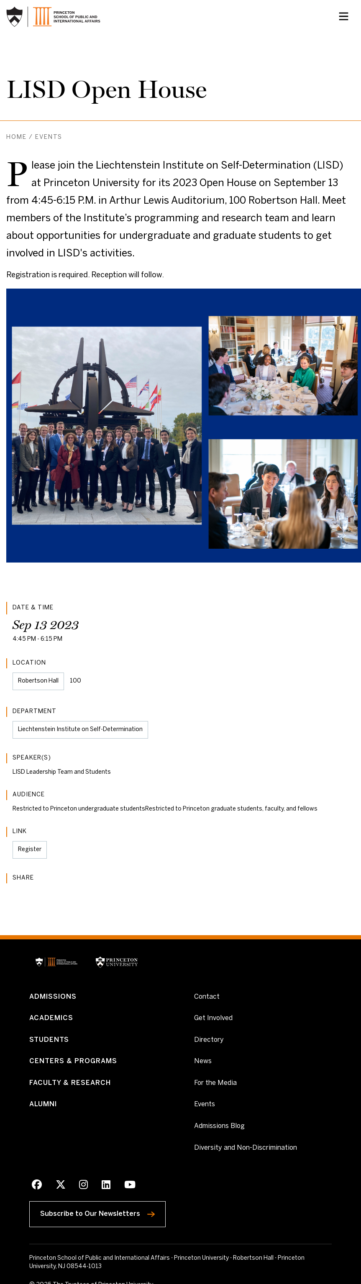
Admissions (53, 997)
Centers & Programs (73, 1062)
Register (32, 853)
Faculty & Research (70, 1083)
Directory (209, 1040)
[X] (61, 1186)
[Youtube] (130, 1186)
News (203, 1062)
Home (16, 137)
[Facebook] (37, 1186)
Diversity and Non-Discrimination (245, 1147)
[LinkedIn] (106, 1186)
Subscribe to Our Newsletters (103, 1212)
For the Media (215, 1083)
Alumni (43, 1105)
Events (48, 137)
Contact (207, 997)
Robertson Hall (38, 681)
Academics (51, 1018)
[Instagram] (83, 1186)
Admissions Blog (219, 1126)
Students (49, 1040)
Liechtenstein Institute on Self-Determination (80, 729)
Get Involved (213, 1018)
